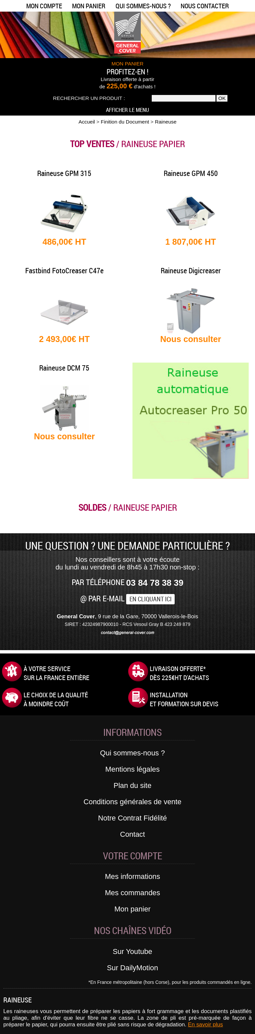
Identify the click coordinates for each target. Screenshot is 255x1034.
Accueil (86, 122)
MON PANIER (127, 63)
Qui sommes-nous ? (143, 5)
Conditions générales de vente (133, 802)
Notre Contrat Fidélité (132, 818)
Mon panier (88, 5)
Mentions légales (132, 769)
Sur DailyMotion (132, 968)
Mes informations (132, 876)
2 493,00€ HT (64, 339)
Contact (132, 834)
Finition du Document (125, 122)
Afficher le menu (127, 110)
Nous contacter (205, 5)
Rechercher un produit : (89, 98)
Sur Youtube (132, 951)
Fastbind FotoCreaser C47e (64, 270)
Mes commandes (132, 893)
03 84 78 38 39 (155, 582)
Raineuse (166, 122)
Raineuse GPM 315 (64, 173)
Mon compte (44, 5)
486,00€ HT (64, 241)
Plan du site (132, 785)
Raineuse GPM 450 (191, 173)
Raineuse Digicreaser (191, 270)
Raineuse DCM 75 (64, 368)
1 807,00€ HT (190, 241)
